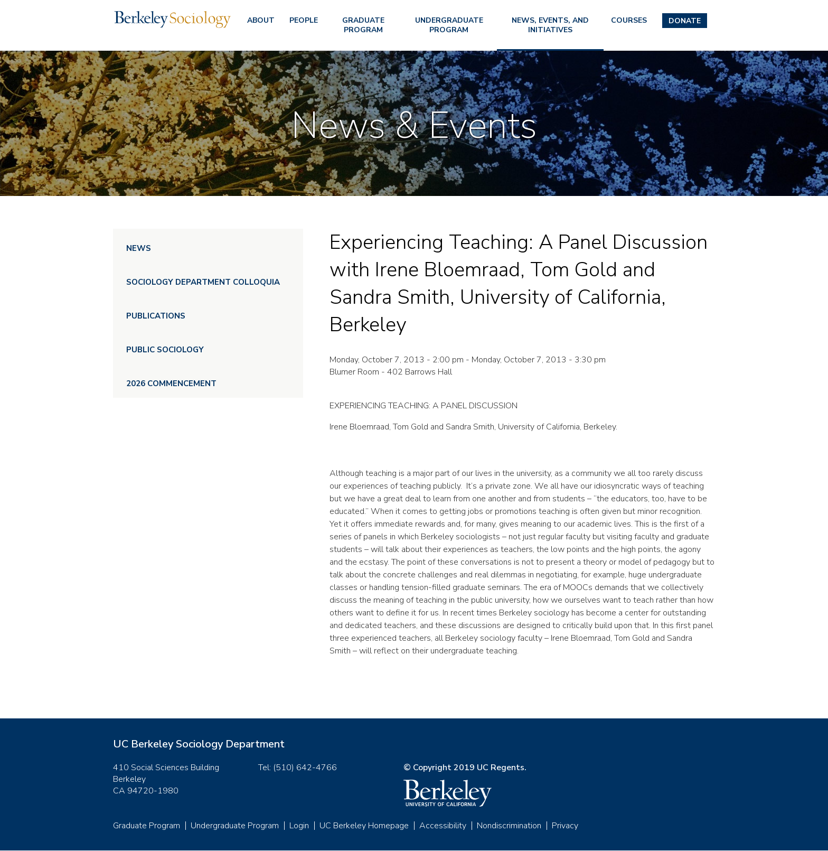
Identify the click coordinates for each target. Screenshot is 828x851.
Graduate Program (363, 25)
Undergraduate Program (449, 25)
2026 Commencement (171, 383)
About (261, 20)
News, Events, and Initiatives (550, 25)
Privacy (565, 825)
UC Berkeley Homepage (364, 825)
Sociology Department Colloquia (203, 282)
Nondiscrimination (509, 825)
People (303, 20)
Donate (685, 21)
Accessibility (442, 825)
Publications (155, 316)
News (138, 248)
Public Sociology (165, 349)
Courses (629, 20)
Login (299, 825)
